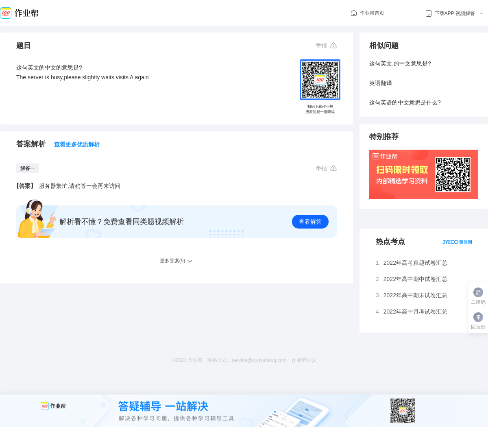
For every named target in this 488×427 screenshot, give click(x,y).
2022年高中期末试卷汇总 (415, 295)
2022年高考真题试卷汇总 (415, 262)
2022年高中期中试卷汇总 (415, 279)
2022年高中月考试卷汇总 (415, 311)
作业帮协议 (304, 360)
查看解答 (310, 221)
